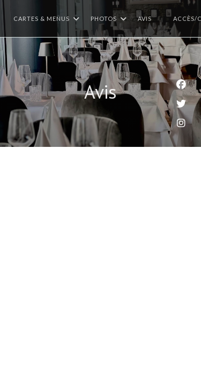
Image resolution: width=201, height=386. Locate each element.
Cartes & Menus (46, 19)
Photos (109, 19)
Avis (145, 18)
